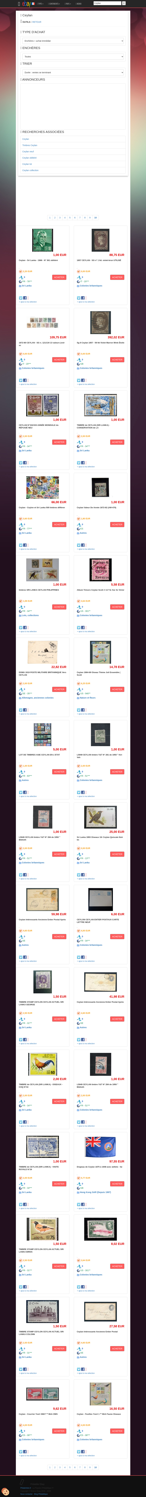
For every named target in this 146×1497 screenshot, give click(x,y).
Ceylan (25, 139)
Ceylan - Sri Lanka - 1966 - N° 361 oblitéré (38, 260)
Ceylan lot (27, 164)
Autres (83, 533)
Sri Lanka (26, 285)
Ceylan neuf (28, 151)
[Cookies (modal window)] (5, 1492)
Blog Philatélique (41, 1494)
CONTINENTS (54, 3)
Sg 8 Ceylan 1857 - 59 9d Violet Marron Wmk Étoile (100, 343)
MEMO (78, 3)
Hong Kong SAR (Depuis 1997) (95, 1192)
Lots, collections (30, 615)
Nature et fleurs (88, 698)
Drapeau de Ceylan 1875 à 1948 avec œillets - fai (99, 1167)
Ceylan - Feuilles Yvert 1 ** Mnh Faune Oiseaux (99, 1414)
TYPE (40, 3)
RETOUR (36, 22)
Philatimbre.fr (25, 1488)
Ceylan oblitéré (29, 158)
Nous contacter (26, 1494)
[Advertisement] (73, 106)
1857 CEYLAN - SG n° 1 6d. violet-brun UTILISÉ (99, 260)
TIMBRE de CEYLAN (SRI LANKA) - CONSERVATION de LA (93, 426)
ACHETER (59, 277)
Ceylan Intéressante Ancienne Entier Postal (97, 1331)
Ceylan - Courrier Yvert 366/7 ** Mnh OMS (38, 1414)
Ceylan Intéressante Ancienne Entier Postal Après (42, 919)
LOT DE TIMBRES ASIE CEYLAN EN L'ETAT (39, 755)
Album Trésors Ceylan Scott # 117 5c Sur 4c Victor (100, 590)
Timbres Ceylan (29, 145)
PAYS (68, 3)
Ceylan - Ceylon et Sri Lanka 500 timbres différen (42, 507)
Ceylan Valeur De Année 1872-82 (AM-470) (96, 507)
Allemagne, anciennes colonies (38, 698)
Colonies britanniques (91, 285)
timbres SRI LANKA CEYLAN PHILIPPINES (39, 590)
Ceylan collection (30, 170)
